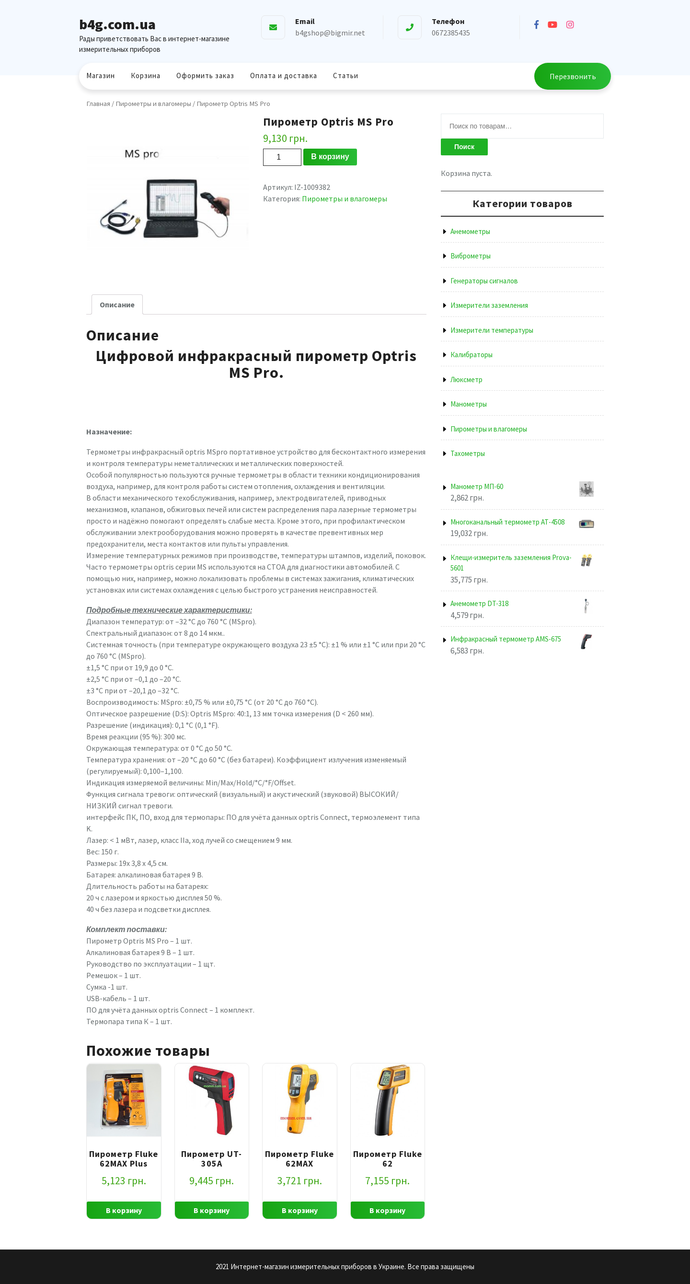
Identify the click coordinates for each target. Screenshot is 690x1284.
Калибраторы (471, 354)
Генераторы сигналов (484, 280)
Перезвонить (573, 76)
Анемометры (470, 231)
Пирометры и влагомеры (153, 103)
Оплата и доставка (283, 75)
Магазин (100, 75)
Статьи (345, 75)
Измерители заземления (489, 305)
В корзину (330, 156)
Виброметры (470, 255)
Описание (117, 304)
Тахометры (467, 453)
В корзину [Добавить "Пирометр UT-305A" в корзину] (212, 1210)
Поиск (464, 147)
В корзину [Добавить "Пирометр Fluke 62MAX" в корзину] (300, 1210)
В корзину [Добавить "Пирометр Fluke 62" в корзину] (387, 1210)
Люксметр (466, 379)
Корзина (146, 75)
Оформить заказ (205, 75)
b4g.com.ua (117, 24)
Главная (98, 103)
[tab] (117, 304)
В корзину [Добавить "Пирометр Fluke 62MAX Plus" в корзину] (124, 1210)
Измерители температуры (491, 330)
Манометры (468, 404)
